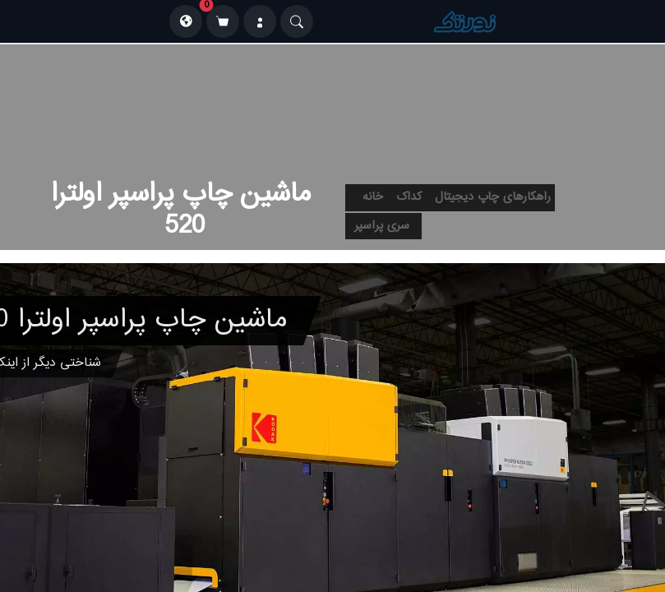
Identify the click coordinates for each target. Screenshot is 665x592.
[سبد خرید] (222, 21)
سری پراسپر (381, 226)
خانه (373, 197)
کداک (409, 197)
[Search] (296, 21)
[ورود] (259, 21)
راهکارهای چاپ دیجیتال (493, 197)
